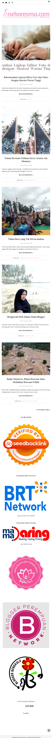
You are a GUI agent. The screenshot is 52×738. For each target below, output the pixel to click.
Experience (29, 257)
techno (29, 99)
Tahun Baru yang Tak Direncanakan (26, 238)
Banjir (23, 400)
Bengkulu (27, 180)
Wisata (33, 180)
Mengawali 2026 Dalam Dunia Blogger (26, 316)
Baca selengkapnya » (26, 94)
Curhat (22, 257)
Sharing (36, 257)
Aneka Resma (37, 736)
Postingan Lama (43, 409)
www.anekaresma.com (21, 736)
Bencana (29, 400)
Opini (32, 335)
